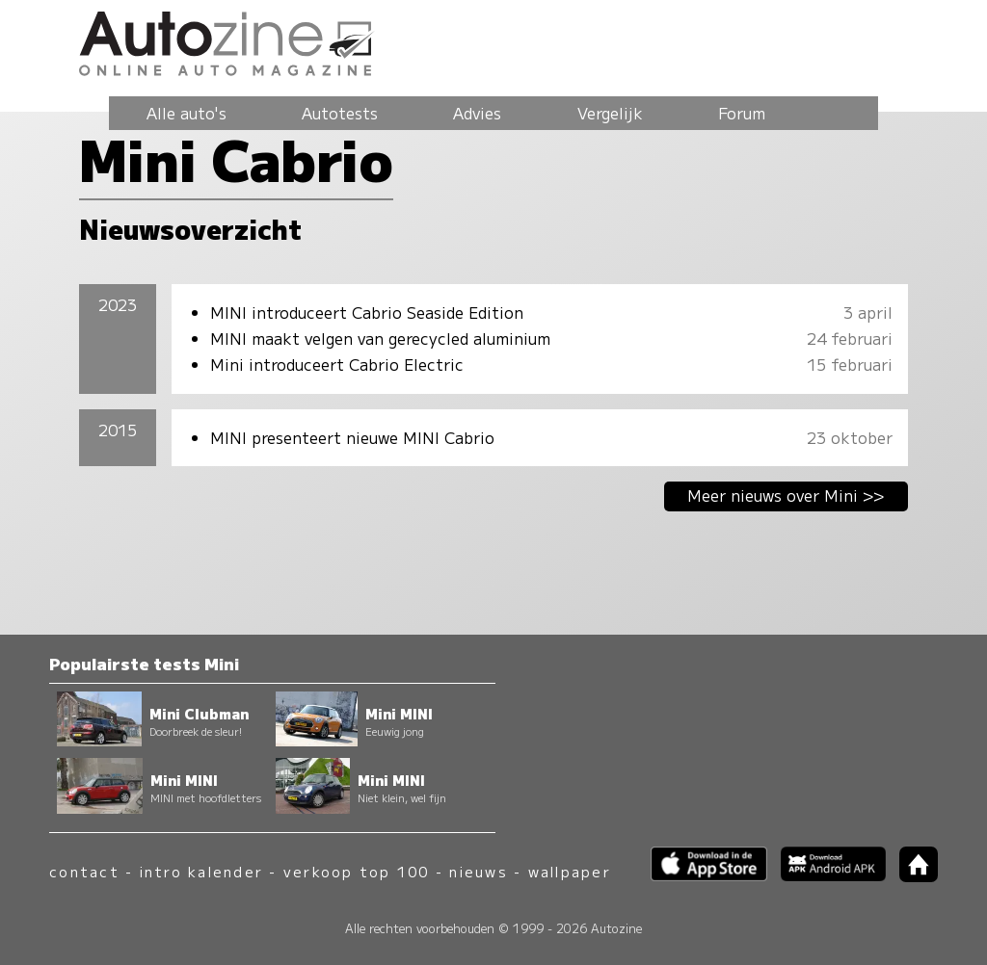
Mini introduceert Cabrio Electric (337, 364)
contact (84, 871)
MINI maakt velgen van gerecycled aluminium (380, 338)
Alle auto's (187, 112)
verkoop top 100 (356, 871)
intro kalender (201, 871)
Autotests (340, 112)
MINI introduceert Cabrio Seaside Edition (366, 312)
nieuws (478, 871)
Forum (741, 112)
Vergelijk (610, 112)
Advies (477, 112)
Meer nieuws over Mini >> (786, 495)
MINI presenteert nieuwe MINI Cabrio (352, 437)
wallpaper (569, 871)
